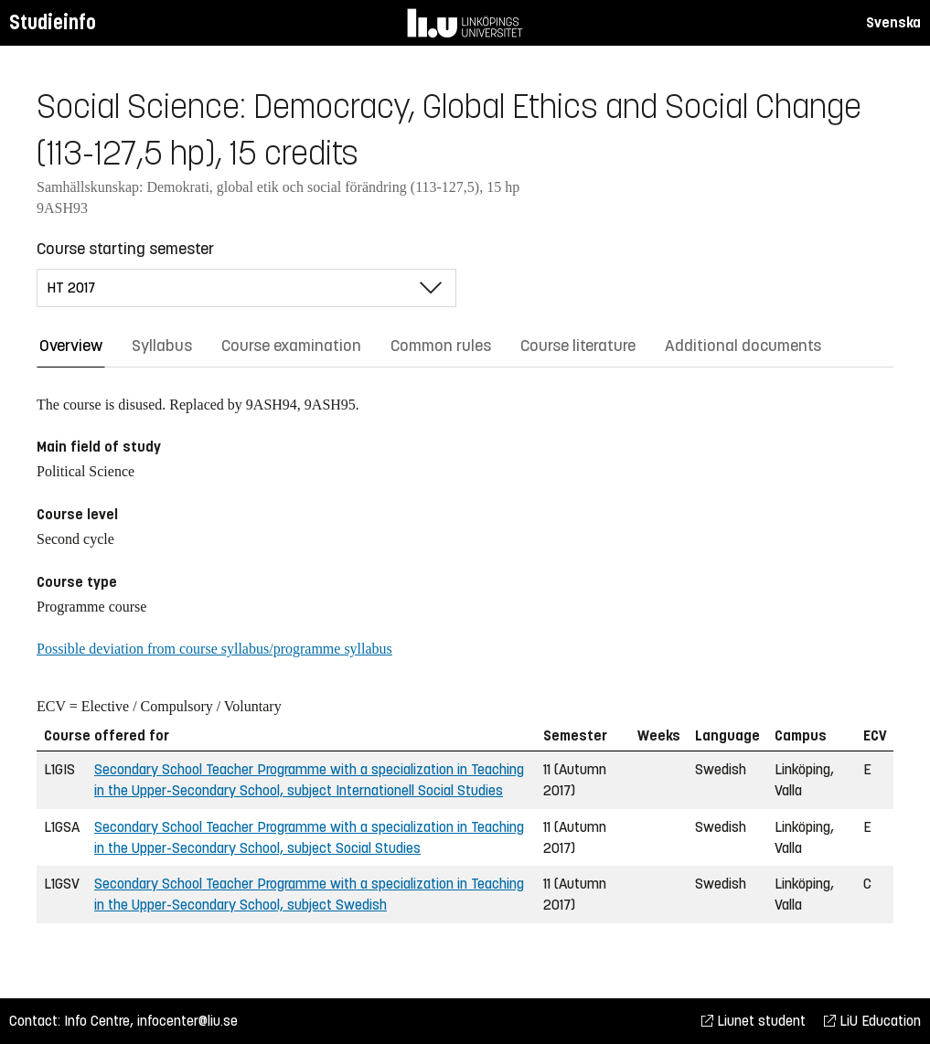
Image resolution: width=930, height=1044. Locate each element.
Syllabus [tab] (162, 346)
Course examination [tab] (291, 346)
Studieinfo (52, 22)
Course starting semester (125, 249)
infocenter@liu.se (187, 1020)
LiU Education (872, 1020)
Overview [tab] (70, 346)
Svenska (893, 22)
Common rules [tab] (440, 346)
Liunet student (753, 1020)
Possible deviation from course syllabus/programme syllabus (214, 648)
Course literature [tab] (578, 346)
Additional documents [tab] (743, 346)
